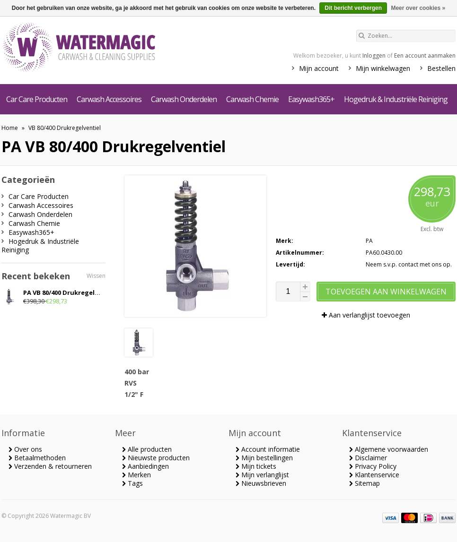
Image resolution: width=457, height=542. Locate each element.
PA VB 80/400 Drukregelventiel (70, 292)
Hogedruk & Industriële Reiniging (396, 99)
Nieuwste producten (156, 457)
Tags (132, 483)
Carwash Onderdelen (184, 99)
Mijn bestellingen (264, 457)
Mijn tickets (256, 466)
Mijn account (319, 68)
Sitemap (364, 483)
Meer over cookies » (418, 8)
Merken (136, 474)
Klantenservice (374, 474)
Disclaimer (368, 457)
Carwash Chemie (252, 99)
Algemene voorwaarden (388, 449)
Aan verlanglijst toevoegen (366, 314)
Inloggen (374, 56)
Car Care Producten (36, 99)
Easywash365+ (311, 99)
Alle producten (147, 449)
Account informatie (268, 449)
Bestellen (441, 68)
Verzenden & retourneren (50, 466)
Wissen (96, 276)
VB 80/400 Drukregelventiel (64, 128)
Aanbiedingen (145, 466)
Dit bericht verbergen (353, 8)
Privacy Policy (372, 466)
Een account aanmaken (425, 56)
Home (9, 128)
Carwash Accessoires (109, 99)
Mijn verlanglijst (262, 474)
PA (369, 241)
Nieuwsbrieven (261, 483)
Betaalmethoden (37, 457)
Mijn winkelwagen (383, 68)
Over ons (25, 449)
